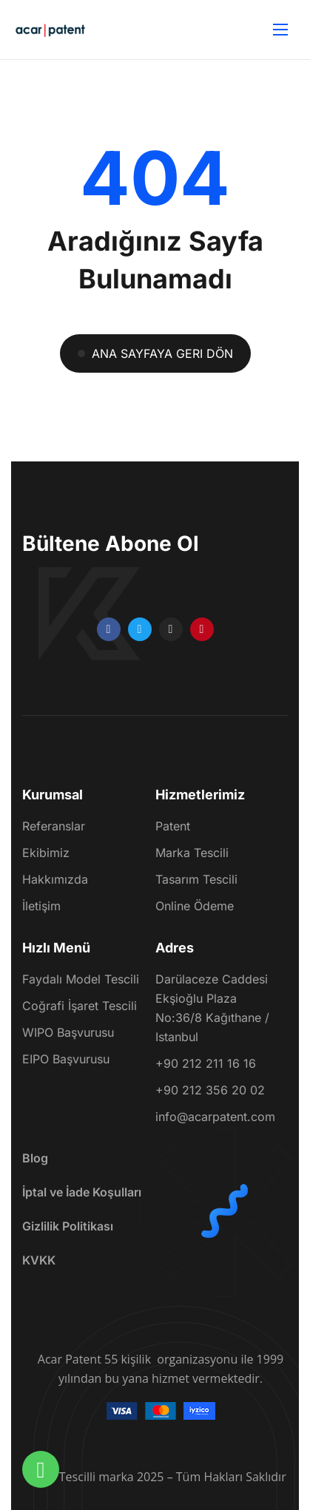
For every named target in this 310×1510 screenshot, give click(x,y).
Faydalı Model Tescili (80, 979)
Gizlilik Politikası (67, 1226)
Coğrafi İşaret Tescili (79, 1005)
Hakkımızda (55, 880)
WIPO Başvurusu (68, 1032)
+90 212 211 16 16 (205, 1063)
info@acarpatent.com (215, 1116)
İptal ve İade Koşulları (81, 1192)
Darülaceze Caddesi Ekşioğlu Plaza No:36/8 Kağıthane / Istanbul (212, 1008)
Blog (35, 1158)
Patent (172, 826)
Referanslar (53, 826)
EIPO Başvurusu (65, 1059)
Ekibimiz (46, 853)
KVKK (38, 1260)
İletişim (41, 906)
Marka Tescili (192, 853)
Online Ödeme (194, 906)
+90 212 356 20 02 (210, 1090)
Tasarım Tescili (196, 880)
